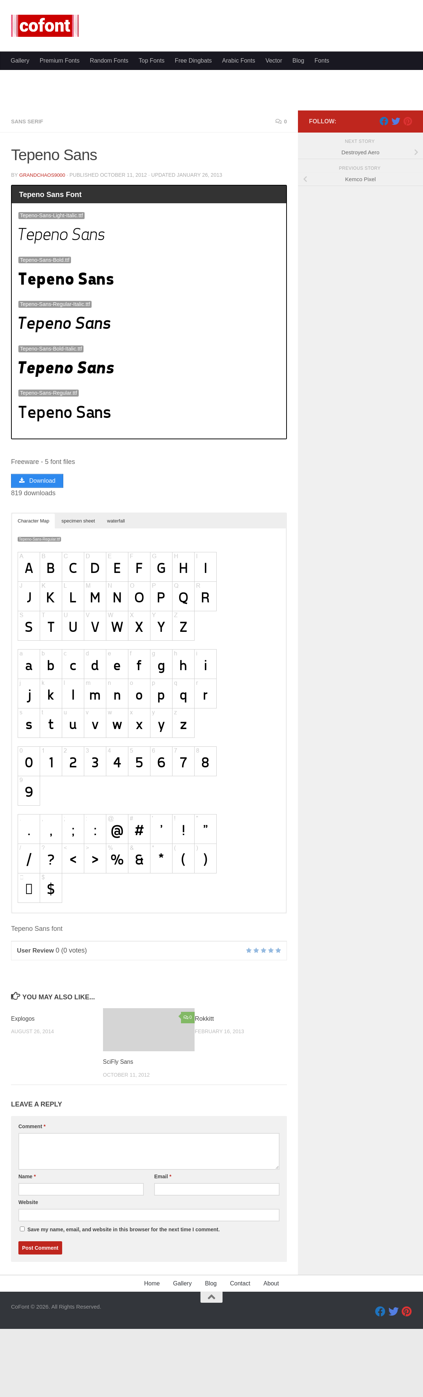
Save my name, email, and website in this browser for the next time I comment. (123, 1300)
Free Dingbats (193, 60)
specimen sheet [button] (78, 592)
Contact (240, 1354)
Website (28, 1273)
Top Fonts (151, 60)
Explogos (24, 1089)
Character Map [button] (33, 592)
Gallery (20, 60)
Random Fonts (109, 60)
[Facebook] (384, 191)
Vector (274, 60)
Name (27, 1247)
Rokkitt (204, 1089)
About (271, 1354)
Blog (298, 60)
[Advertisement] (211, 125)
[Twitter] (395, 191)
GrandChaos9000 (43, 245)
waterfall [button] (116, 592)
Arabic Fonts (238, 60)
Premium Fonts (59, 60)
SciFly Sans (119, 1132)
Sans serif (28, 191)
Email (162, 1247)
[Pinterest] (407, 191)
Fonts (321, 60)
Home (152, 1354)
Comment (32, 1197)
